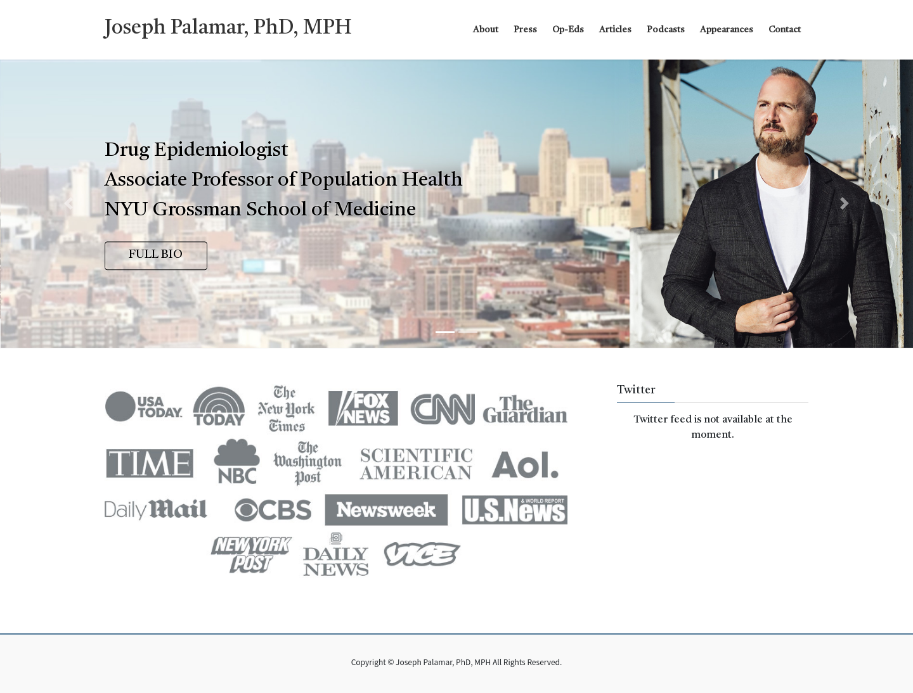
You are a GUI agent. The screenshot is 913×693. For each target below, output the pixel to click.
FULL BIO (156, 255)
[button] (68, 204)
